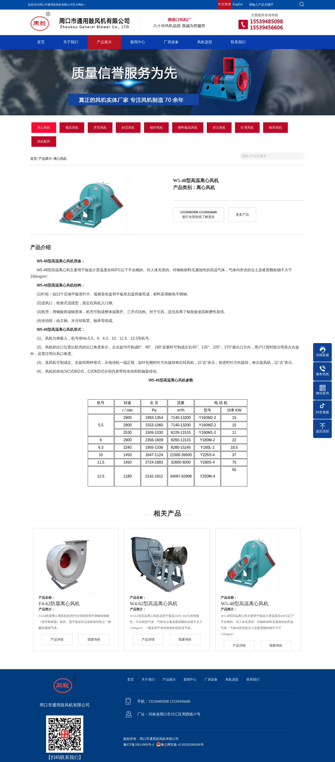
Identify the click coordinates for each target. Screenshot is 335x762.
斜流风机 (128, 127)
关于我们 (70, 42)
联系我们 (238, 42)
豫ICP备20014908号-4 (138, 744)
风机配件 (43, 141)
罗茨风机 (100, 127)
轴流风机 (71, 127)
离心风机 (43, 127)
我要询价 (93, 639)
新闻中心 (137, 42)
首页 (41, 42)
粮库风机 (275, 127)
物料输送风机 (188, 127)
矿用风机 (247, 127)
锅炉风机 (156, 127)
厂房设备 (171, 42)
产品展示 (104, 42)
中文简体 (224, 4)
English (238, 4)
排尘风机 (219, 127)
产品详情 (57, 639)
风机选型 (204, 42)
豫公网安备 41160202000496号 (182, 744)
